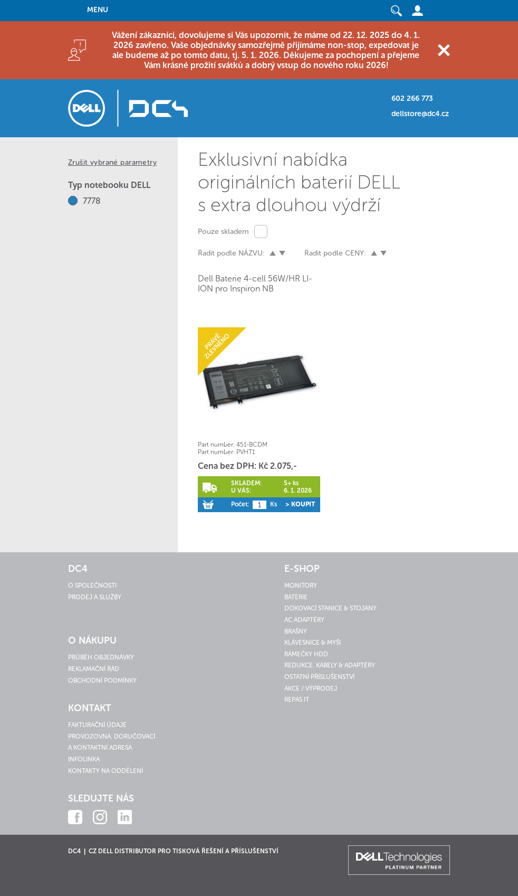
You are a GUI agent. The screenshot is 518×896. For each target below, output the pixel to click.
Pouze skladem (223, 231)
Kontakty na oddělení (105, 771)
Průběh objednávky (101, 657)
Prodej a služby (94, 597)
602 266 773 (412, 98)
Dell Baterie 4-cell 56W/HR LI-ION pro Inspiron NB (255, 283)
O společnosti (92, 585)
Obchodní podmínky (102, 680)
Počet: (240, 504)
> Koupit (300, 504)
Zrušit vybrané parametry (112, 162)
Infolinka (84, 759)
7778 (92, 201)
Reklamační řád (93, 669)
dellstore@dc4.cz (420, 113)
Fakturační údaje (97, 725)
